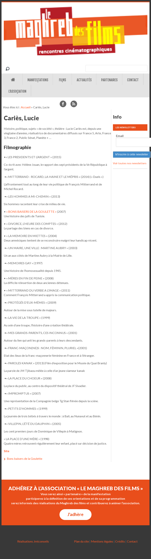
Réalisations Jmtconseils (33, 541)
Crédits (120, 541)
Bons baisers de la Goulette (24, 458)
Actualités (84, 80)
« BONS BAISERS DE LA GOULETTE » (31, 211)
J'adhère (75, 514)
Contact (133, 80)
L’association (17, 91)
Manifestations (37, 80)
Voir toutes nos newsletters (129, 163)
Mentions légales (102, 541)
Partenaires (109, 80)
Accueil (26, 107)
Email (120, 136)
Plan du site (81, 541)
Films (62, 80)
